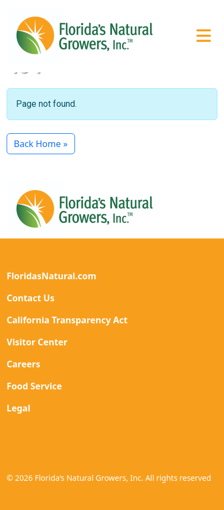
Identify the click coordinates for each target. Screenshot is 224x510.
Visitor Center (37, 342)
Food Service (34, 386)
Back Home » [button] (41, 144)
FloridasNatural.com (52, 276)
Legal (18, 408)
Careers (23, 364)
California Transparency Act (67, 320)
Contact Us (31, 298)
